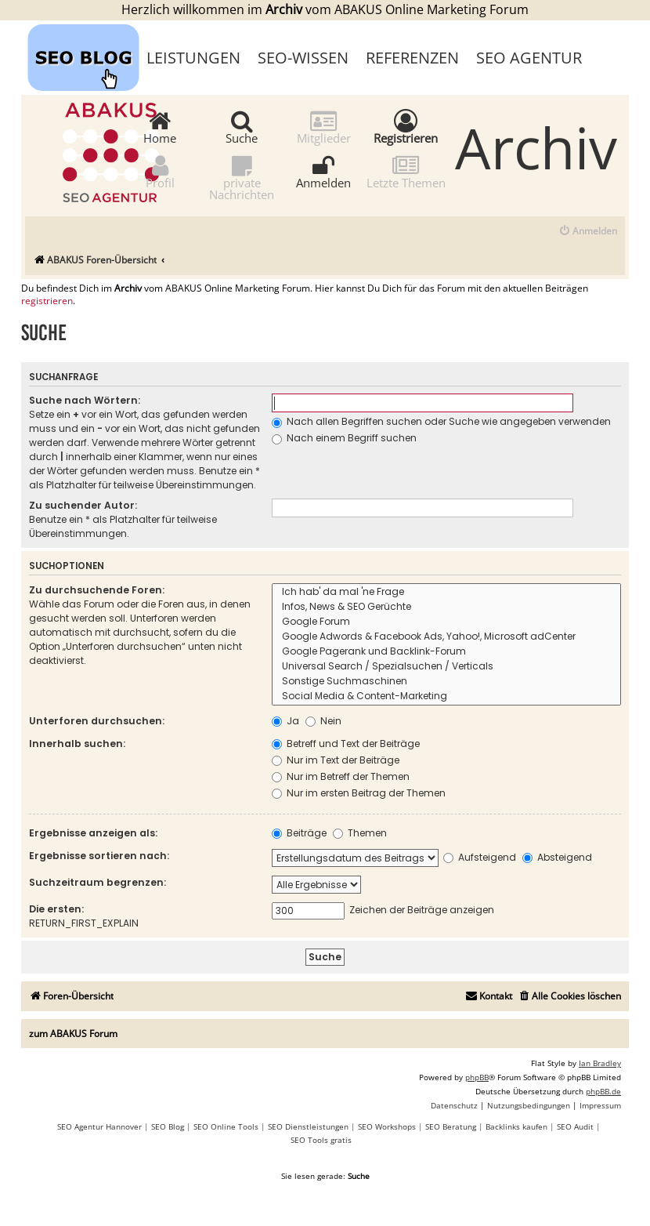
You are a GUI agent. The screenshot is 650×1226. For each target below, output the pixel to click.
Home (159, 126)
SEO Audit (575, 1126)
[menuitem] (587, 231)
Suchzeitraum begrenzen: (97, 882)
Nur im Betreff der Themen (341, 776)
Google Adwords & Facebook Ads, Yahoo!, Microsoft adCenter (446, 636)
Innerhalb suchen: (77, 743)
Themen (360, 833)
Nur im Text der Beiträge (335, 760)
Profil (160, 171)
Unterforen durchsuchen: (96, 720)
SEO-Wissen (303, 57)
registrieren (47, 301)
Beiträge (299, 833)
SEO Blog (167, 1126)
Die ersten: (56, 909)
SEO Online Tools (225, 1126)
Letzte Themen (406, 171)
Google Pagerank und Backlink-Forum (446, 651)
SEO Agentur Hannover (99, 1126)
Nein (323, 720)
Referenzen (412, 57)
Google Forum (446, 622)
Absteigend (557, 857)
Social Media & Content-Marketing (446, 696)
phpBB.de (603, 1091)
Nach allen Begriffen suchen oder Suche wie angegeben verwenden (441, 421)
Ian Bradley (600, 1062)
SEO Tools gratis (321, 1139)
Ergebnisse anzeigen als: (93, 833)
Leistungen (193, 57)
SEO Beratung (450, 1126)
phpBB (477, 1077)
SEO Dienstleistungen (308, 1126)
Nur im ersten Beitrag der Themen (359, 793)
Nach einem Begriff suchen (344, 437)
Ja (285, 720)
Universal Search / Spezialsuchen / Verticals (446, 666)
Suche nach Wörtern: (84, 400)
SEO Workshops (387, 1126)
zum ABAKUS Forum (73, 1033)
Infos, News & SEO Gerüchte (446, 607)
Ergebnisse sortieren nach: (99, 855)
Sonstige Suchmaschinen (446, 681)
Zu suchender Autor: (83, 505)
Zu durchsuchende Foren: (96, 590)
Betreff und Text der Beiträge (346, 743)
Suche (242, 126)
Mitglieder (324, 126)
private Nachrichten (241, 177)
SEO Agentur (529, 57)
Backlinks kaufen (516, 1126)
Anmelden (323, 171)
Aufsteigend (479, 857)
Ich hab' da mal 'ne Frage (446, 592)
